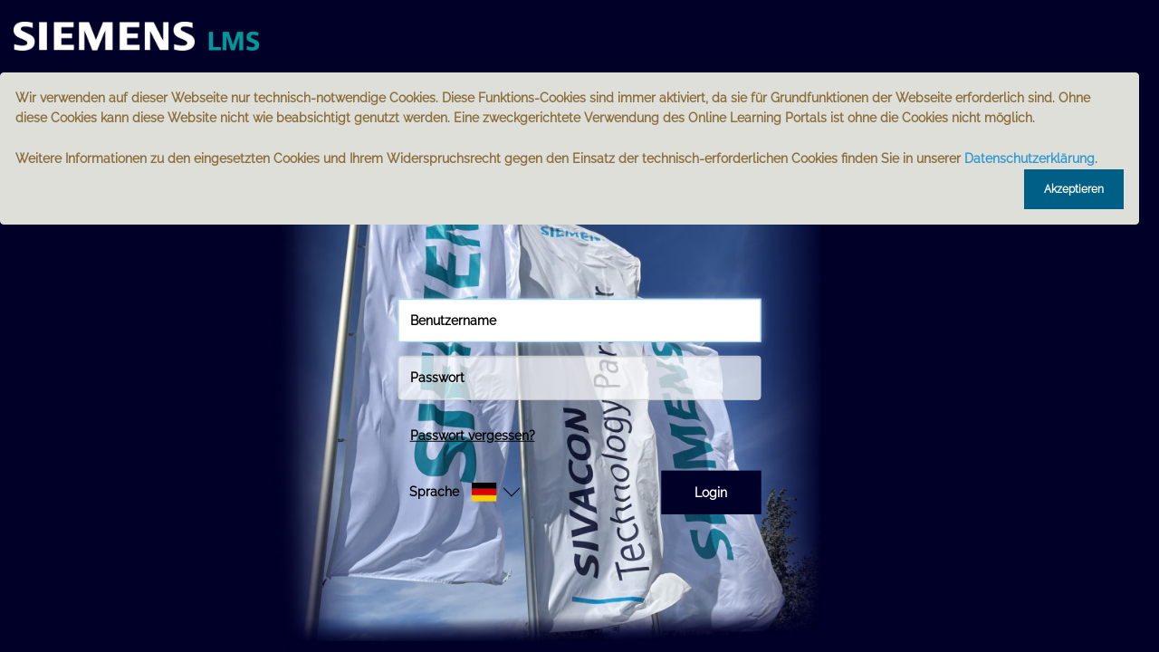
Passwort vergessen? (472, 434)
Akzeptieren (1074, 189)
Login (710, 492)
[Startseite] (149, 36)
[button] (453, 491)
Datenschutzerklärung (1029, 158)
